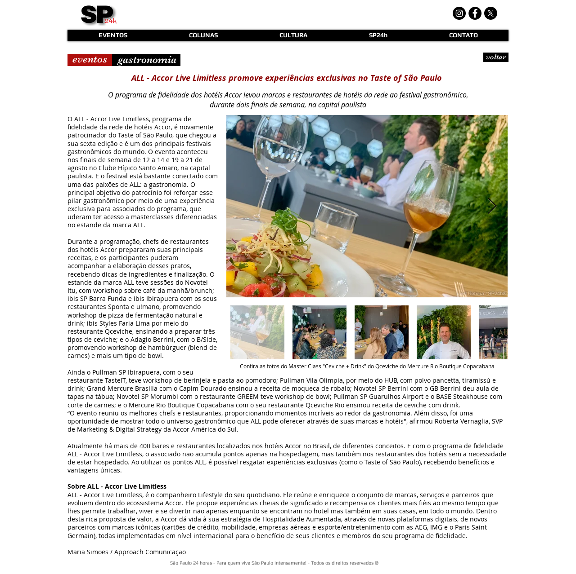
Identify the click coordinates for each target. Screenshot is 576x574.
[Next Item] (492, 206)
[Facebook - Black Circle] (475, 13)
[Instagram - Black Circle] (459, 13)
